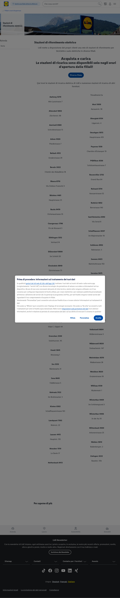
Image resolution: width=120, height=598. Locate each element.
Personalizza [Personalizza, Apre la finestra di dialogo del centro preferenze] (84, 318)
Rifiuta (72, 318)
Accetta (98, 318)
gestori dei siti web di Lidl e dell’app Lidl (40, 283)
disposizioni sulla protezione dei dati (75, 309)
